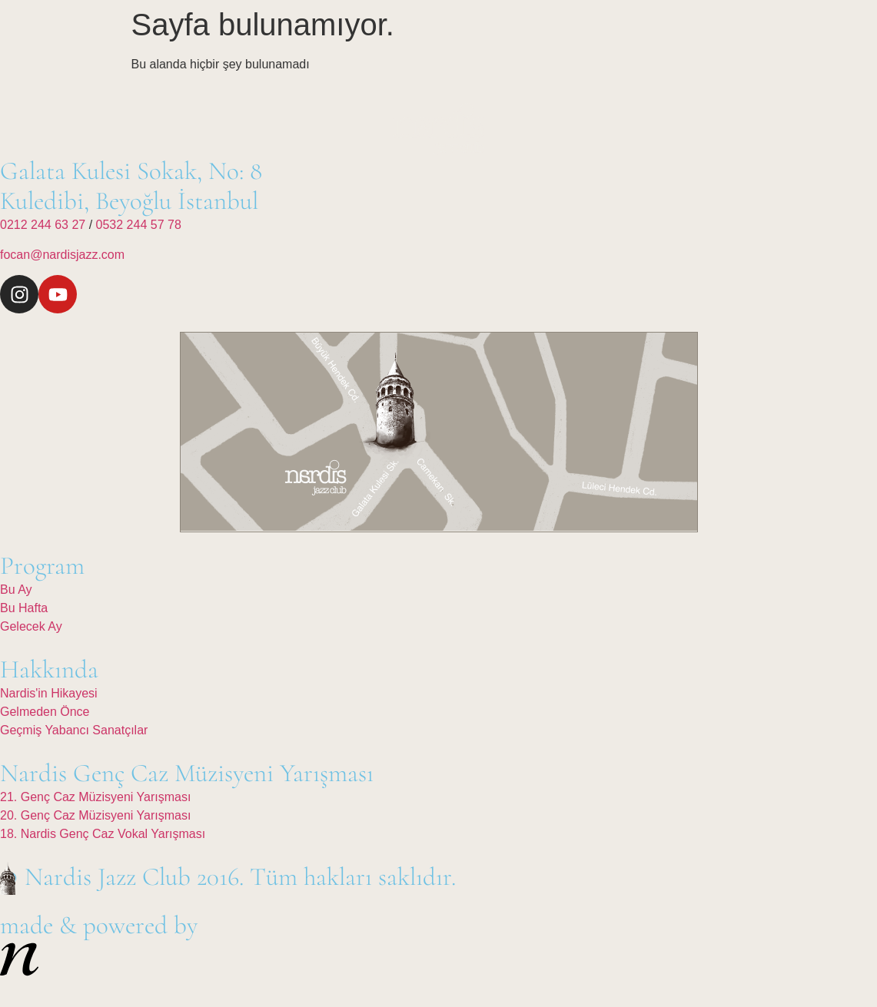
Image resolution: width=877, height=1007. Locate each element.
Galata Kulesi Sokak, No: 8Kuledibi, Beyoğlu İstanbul (131, 186)
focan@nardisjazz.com (62, 254)
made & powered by (99, 925)
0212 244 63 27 (44, 224)
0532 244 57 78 (138, 224)
